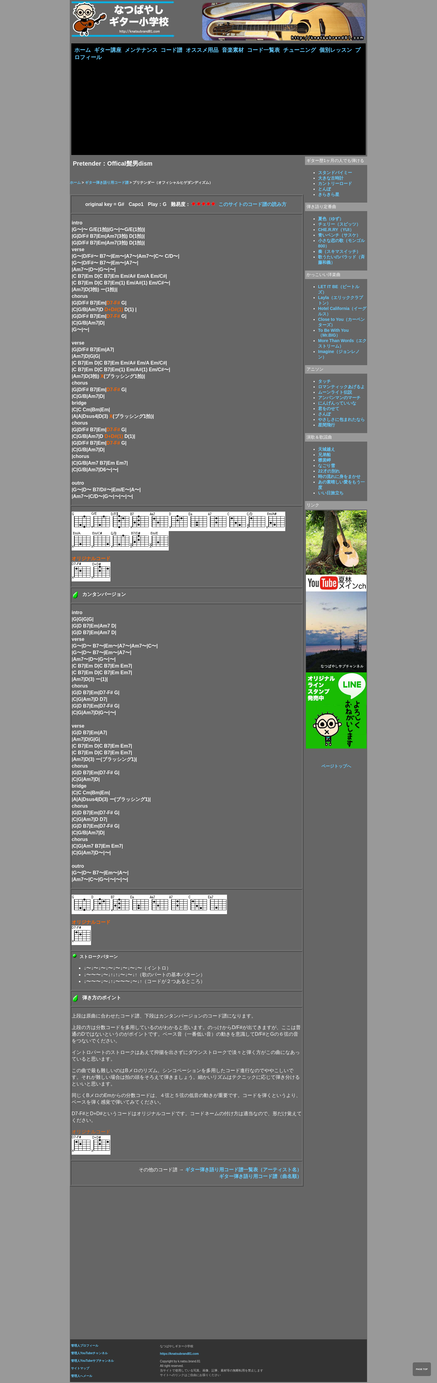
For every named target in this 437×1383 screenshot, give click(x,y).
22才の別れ (329, 471)
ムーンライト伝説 (335, 392)
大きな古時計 (331, 178)
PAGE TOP (422, 1369)
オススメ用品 (202, 50)
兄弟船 (324, 455)
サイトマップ (80, 1369)
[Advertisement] (218, 107)
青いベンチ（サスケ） (339, 235)
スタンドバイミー (335, 173)
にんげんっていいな (337, 403)
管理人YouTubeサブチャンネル (92, 1361)
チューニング (299, 50)
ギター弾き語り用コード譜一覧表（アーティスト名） (243, 1170)
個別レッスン (335, 50)
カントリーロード (335, 184)
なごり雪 (326, 466)
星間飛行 (326, 425)
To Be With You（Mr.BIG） (333, 333)
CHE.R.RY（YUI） (336, 230)
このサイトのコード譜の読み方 (252, 204)
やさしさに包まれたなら (341, 420)
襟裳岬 (324, 460)
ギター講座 (107, 50)
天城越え (326, 449)
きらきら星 (328, 195)
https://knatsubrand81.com (179, 1354)
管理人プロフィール (84, 1346)
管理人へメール (81, 1376)
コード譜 (171, 50)
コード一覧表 (263, 50)
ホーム (82, 50)
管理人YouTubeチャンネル (89, 1353)
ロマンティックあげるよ (341, 387)
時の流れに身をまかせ (339, 477)
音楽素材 (233, 50)
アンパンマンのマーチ (339, 398)
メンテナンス (141, 50)
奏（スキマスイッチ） (339, 252)
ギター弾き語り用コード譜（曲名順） (260, 1176)
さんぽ (324, 414)
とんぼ (324, 189)
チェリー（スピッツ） (339, 224)
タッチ (324, 381)
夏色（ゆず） (331, 219)
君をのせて (328, 409)
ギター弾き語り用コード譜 (107, 183)
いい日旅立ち (331, 493)
